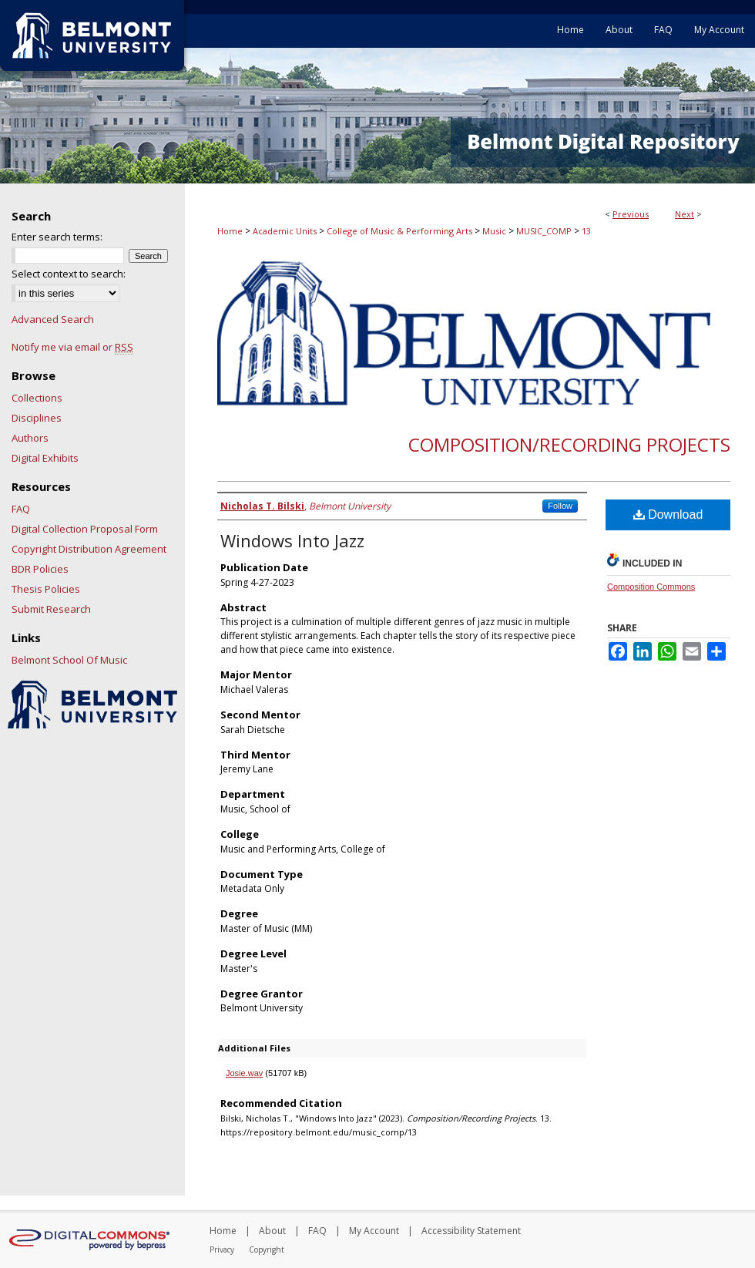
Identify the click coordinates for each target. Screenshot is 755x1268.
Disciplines (37, 418)
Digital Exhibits (45, 458)
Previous (630, 214)
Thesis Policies (46, 589)
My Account (374, 1230)
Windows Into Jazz (292, 540)
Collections (37, 398)
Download (668, 514)
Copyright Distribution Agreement (89, 549)
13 (586, 231)
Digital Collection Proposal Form (85, 529)
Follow (560, 505)
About (272, 1230)
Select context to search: (69, 274)
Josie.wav (244, 1073)
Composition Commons (651, 586)
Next (684, 214)
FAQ (21, 509)
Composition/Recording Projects (569, 444)
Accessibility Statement (471, 1230)
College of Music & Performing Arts (399, 231)
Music (494, 231)
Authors (30, 438)
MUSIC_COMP (544, 231)
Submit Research (51, 609)
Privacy (222, 1249)
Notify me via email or (72, 347)
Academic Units (285, 231)
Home (230, 231)
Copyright (266, 1249)
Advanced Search (53, 319)
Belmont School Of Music (69, 660)
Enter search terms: (57, 237)
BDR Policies (40, 569)
